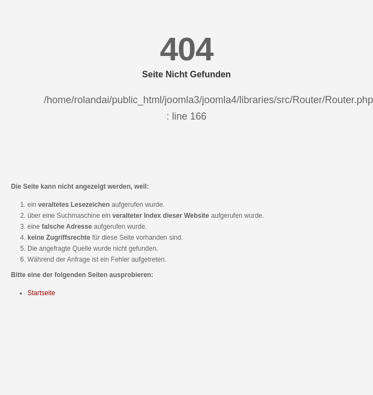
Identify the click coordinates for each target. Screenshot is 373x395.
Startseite (41, 293)
